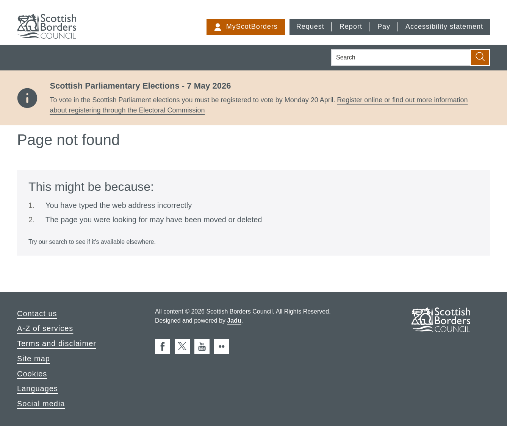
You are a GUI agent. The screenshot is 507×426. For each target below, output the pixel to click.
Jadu (234, 320)
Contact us (37, 313)
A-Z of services (45, 328)
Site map (33, 358)
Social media (41, 403)
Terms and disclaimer (56, 343)
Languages (37, 388)
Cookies (32, 374)
